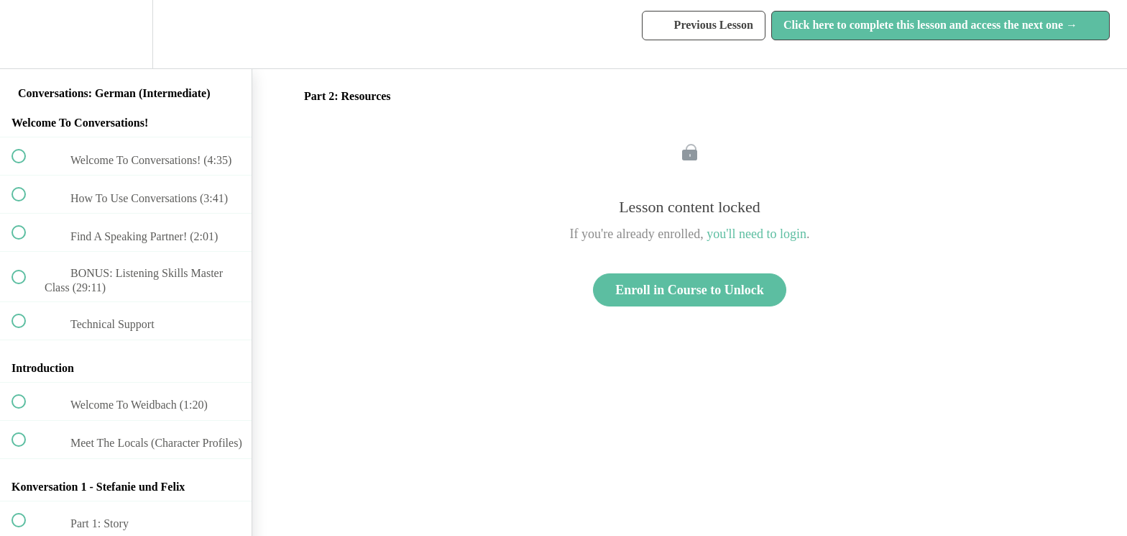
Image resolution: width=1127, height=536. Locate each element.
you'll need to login (756, 234)
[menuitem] (125, 34)
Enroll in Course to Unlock (689, 290)
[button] (26, 34)
